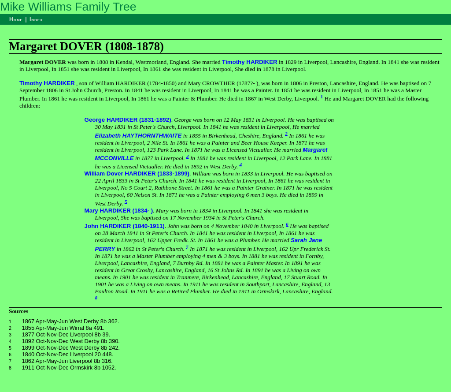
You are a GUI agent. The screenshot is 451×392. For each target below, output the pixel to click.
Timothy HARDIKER (249, 62)
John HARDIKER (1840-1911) (125, 226)
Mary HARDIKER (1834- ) (119, 210)
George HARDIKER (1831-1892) (128, 119)
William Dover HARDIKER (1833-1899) (137, 173)
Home (16, 19)
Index (36, 19)
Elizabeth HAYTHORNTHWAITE (138, 135)
